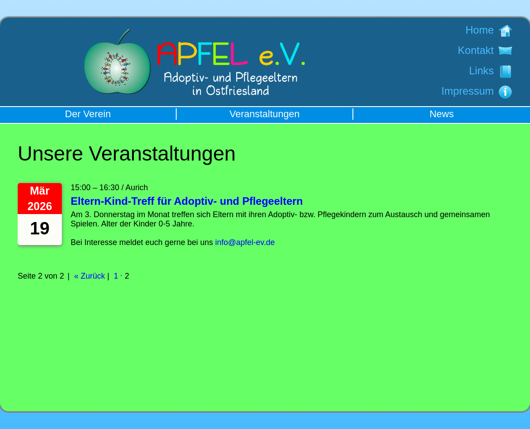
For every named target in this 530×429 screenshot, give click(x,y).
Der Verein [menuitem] (88, 113)
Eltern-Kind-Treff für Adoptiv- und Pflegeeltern (187, 201)
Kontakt (476, 50)
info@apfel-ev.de (245, 242)
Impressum (467, 91)
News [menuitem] (441, 113)
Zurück (93, 276)
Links (481, 71)
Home (480, 30)
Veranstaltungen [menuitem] (264, 113)
